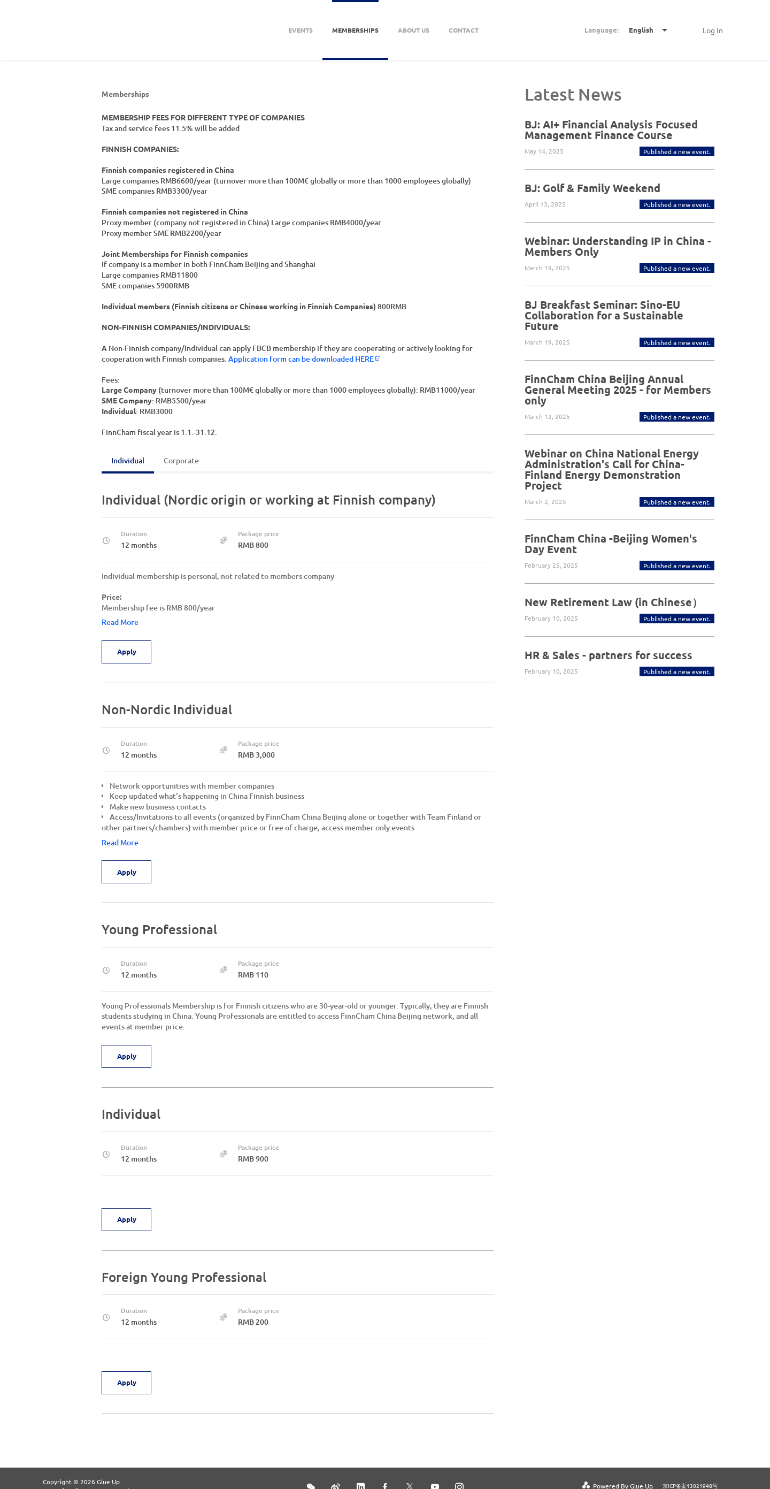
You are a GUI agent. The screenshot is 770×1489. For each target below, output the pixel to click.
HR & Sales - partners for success (608, 655)
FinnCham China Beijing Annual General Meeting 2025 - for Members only (618, 389)
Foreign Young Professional (184, 1277)
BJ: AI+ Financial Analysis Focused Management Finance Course (611, 129)
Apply (127, 651)
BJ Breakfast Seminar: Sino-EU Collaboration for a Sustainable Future (604, 315)
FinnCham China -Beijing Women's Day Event (611, 543)
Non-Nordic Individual (167, 709)
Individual (131, 1113)
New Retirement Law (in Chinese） (614, 602)
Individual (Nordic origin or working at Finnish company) (269, 499)
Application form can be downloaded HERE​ (304, 359)
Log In (713, 30)
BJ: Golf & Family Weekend (592, 187)
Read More (120, 622)
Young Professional (159, 929)
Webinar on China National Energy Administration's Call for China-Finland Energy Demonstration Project (612, 469)
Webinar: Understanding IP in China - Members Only (618, 246)
